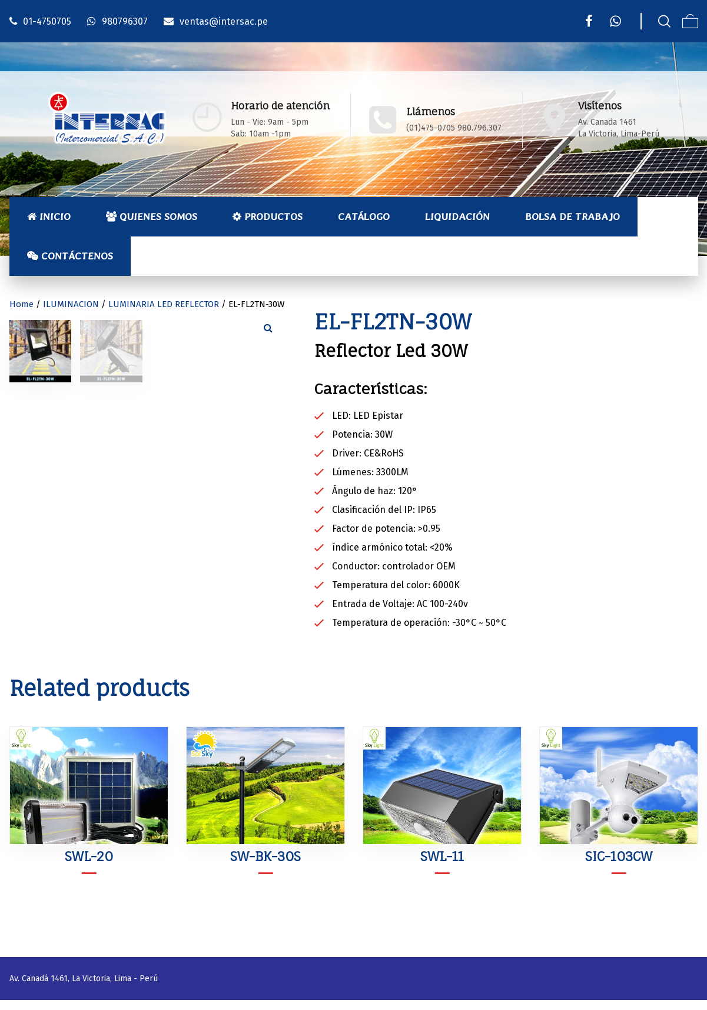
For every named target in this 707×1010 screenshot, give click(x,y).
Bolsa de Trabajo (572, 216)
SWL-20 (89, 866)
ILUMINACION (71, 304)
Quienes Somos (151, 216)
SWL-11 (442, 866)
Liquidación (457, 216)
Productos (268, 216)
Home (21, 304)
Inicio (49, 216)
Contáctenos (70, 256)
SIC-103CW (618, 866)
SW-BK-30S (265, 866)
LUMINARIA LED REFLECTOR (163, 304)
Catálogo (364, 216)
